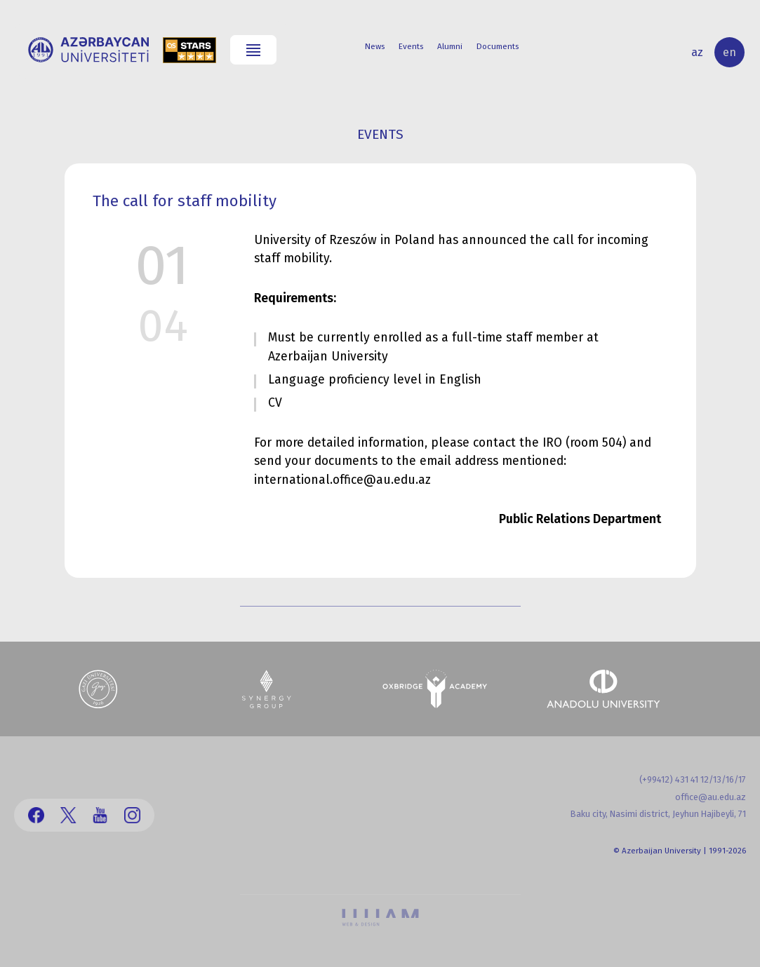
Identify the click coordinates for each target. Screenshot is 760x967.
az (697, 52)
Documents (497, 46)
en (729, 52)
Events (411, 46)
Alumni (449, 46)
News (375, 46)
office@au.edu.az (710, 797)
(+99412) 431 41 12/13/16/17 (692, 779)
